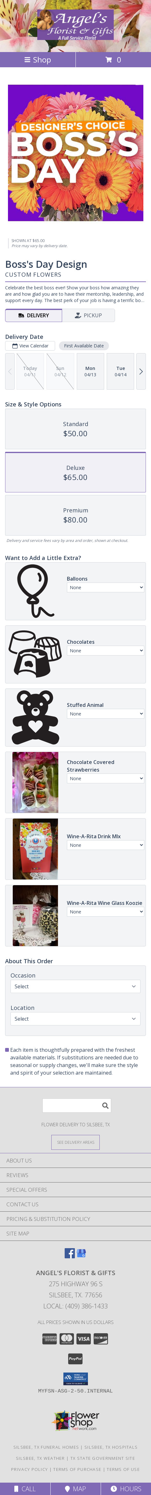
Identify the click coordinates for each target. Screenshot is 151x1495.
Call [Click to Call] (25, 1489)
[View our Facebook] (70, 1256)
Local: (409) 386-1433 (75, 1306)
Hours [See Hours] (126, 1489)
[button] (75, 1379)
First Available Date (84, 346)
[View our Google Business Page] (81, 1256)
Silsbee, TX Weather (40, 1458)
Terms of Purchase (77, 1469)
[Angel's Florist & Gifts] (75, 36)
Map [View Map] (75, 1489)
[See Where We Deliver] (75, 1142)
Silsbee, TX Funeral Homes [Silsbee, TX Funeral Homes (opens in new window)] (46, 1447)
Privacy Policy (29, 1469)
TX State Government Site (102, 1458)
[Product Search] (76, 1105)
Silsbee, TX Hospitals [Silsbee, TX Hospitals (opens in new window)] (111, 1447)
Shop (37, 59)
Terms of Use (123, 1469)
